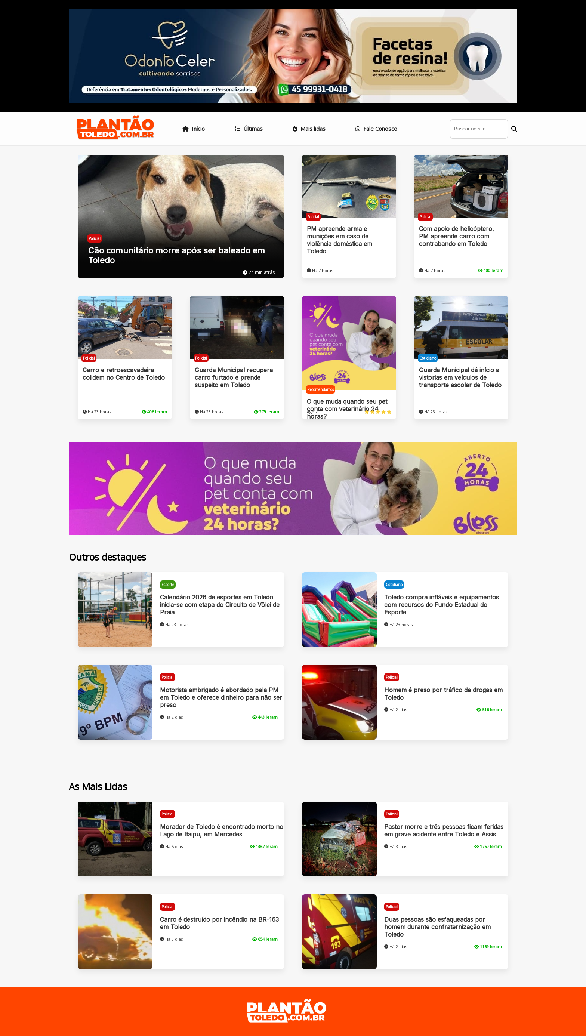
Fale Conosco (376, 128)
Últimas (249, 128)
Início (193, 128)
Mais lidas (309, 128)
